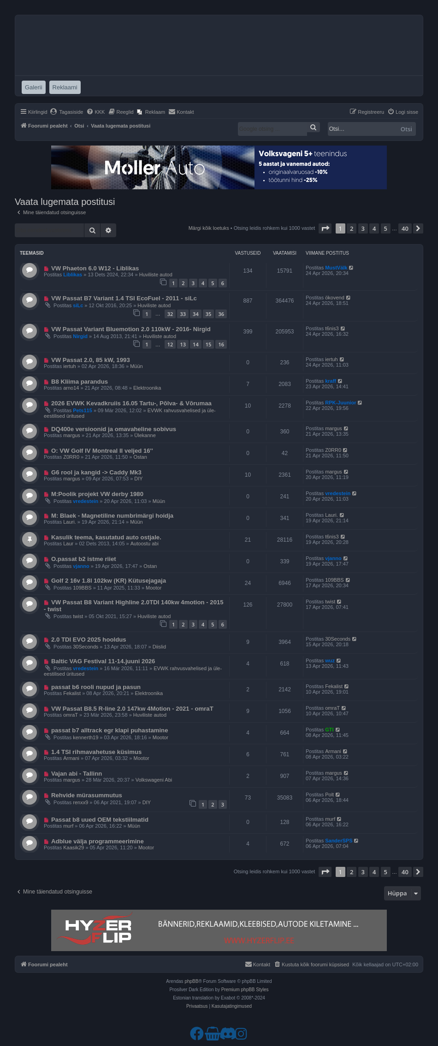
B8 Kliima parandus (79, 381)
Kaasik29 (73, 847)
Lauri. (69, 522)
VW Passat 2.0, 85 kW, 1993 (90, 359)
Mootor (153, 587)
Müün (136, 366)
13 (183, 344)
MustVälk (336, 267)
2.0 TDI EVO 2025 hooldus (88, 639)
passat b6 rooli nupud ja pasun (96, 687)
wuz (330, 660)
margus (71, 435)
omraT (70, 715)
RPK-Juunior (340, 402)
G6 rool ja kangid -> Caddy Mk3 (96, 472)
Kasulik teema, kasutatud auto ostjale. (106, 537)
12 (170, 344)
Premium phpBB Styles (245, 989)
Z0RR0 (71, 457)
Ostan (140, 457)
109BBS (82, 587)
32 (170, 313)
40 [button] (405, 228)
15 (209, 344)
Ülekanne (144, 435)
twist (78, 616)
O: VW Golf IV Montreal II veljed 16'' (102, 450)
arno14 (71, 388)
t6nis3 (331, 328)
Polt (329, 794)
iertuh (69, 366)
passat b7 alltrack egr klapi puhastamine (109, 730)
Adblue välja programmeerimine (97, 841)
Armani (71, 758)
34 (196, 313)
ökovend (334, 297)
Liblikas (72, 274)
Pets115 (82, 410)
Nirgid (80, 336)
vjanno (81, 566)
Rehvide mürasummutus (86, 795)
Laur (68, 543)
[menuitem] (66, 111)
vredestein (85, 501)
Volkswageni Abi (154, 780)
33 (183, 313)
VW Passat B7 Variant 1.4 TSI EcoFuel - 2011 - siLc (124, 298)
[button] (325, 228)
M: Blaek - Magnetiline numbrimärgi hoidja (112, 515)
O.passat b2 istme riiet (83, 558)
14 (196, 344)
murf (68, 826)
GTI (329, 729)
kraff (330, 381)
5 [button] (385, 228)
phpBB (191, 981)
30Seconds (85, 646)
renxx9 (80, 802)
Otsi (406, 129)
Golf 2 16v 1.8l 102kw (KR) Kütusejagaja (108, 580)
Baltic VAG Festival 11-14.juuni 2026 (103, 661)
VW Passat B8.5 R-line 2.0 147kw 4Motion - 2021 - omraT (132, 708)
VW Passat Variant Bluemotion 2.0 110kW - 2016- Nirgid (131, 329)
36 (221, 313)
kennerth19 (85, 737)
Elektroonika (147, 388)
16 (221, 344)
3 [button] (363, 228)
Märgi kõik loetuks (209, 228)
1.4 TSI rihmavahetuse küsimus (96, 751)
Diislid (159, 646)
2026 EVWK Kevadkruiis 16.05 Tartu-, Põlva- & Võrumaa (131, 403)
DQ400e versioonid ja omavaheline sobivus (113, 429)
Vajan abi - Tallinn (76, 773)
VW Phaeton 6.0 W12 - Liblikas (95, 268)
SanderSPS (338, 840)
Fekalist (72, 693)
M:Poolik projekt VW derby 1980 (97, 494)
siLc (78, 305)
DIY (138, 478)
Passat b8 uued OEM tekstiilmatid (99, 819)
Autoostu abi (144, 543)
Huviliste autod (155, 274)
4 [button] (374, 228)
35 (209, 313)
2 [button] (351, 228)
